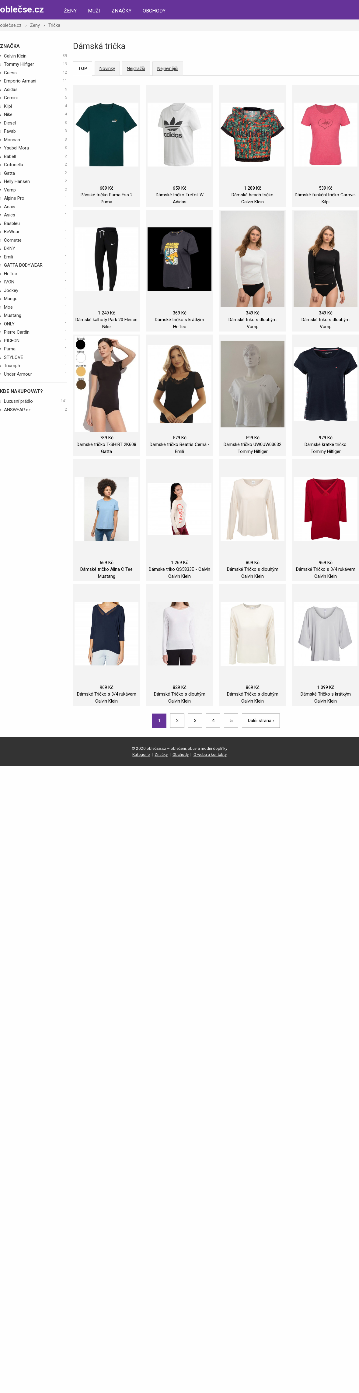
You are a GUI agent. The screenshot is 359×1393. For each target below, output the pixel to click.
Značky (121, 11)
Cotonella (35, 164)
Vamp (35, 190)
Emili (35, 257)
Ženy (70, 11)
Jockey (35, 290)
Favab (35, 131)
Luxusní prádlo (35, 401)
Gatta (35, 173)
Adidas (35, 89)
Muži (94, 11)
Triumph (35, 365)
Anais (35, 206)
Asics (35, 215)
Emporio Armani (35, 81)
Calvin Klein (35, 56)
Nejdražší (136, 68)
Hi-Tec (35, 273)
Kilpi (35, 106)
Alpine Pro (35, 198)
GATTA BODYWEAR (35, 265)
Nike (35, 114)
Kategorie (141, 754)
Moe (35, 307)
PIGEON (35, 340)
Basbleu (35, 223)
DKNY (35, 248)
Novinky (107, 68)
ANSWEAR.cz (35, 409)
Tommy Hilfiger (35, 64)
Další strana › (261, 720)
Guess (35, 72)
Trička (54, 25)
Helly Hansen (35, 181)
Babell (35, 156)
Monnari (35, 139)
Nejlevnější (167, 68)
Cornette (35, 240)
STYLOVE (35, 357)
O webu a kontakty (210, 754)
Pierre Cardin (35, 332)
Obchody (154, 11)
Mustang (35, 315)
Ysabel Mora (35, 148)
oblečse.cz (22, 9)
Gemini (35, 97)
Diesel (35, 123)
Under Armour (35, 374)
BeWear (35, 231)
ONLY (35, 324)
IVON (35, 282)
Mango (35, 298)
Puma (35, 349)
